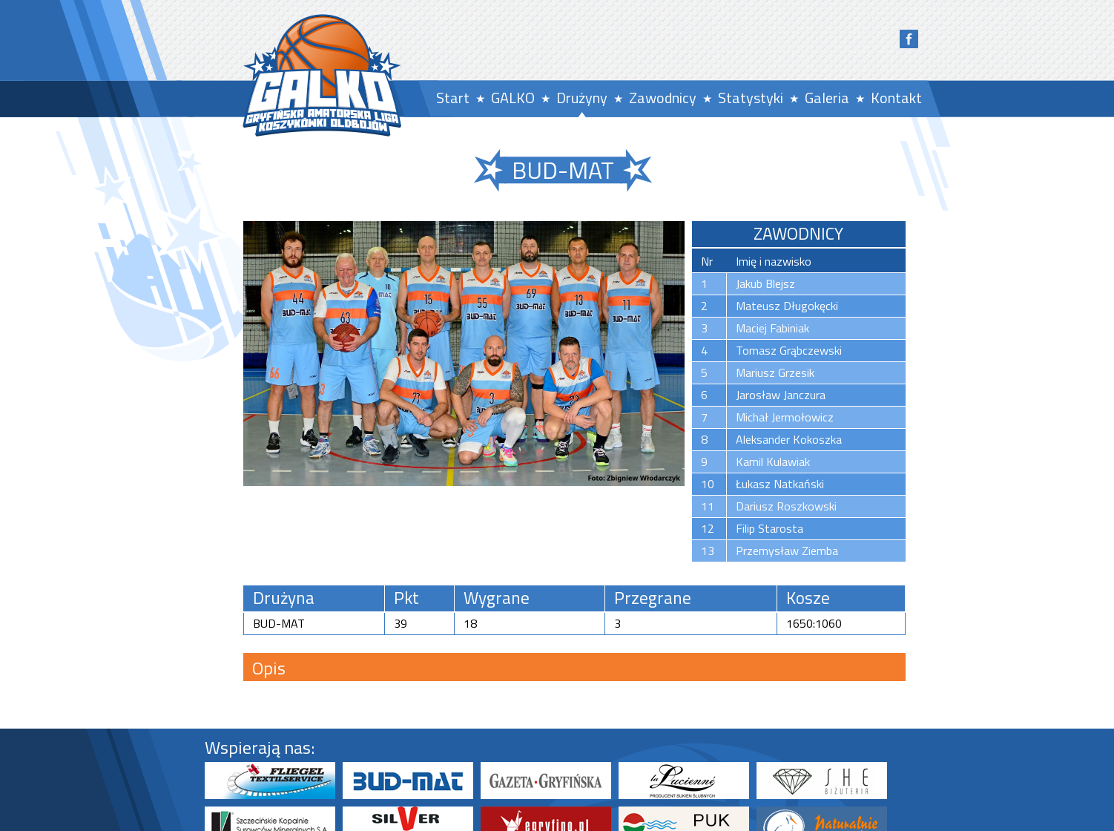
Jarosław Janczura (780, 395)
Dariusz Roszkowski (786, 506)
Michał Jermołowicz (785, 417)
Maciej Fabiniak (772, 328)
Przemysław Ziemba (787, 550)
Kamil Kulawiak (773, 461)
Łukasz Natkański (780, 484)
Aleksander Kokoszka (789, 439)
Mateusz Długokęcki (787, 306)
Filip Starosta (769, 528)
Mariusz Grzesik (775, 372)
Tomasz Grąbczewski (789, 350)
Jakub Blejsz (765, 283)
